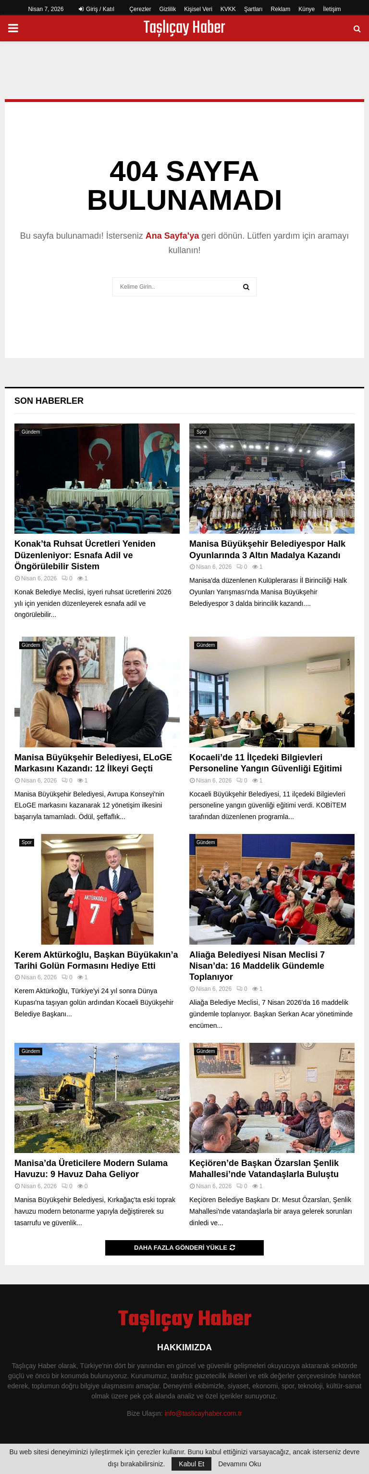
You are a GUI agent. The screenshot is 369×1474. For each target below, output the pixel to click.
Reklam (281, 9)
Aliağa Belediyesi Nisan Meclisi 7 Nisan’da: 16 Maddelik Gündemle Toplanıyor (257, 966)
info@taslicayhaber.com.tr (203, 1413)
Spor (202, 432)
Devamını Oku (239, 1464)
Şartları (253, 9)
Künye (306, 9)
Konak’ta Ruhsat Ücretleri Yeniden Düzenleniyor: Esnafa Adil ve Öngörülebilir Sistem (85, 555)
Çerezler (140, 9)
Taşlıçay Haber (184, 28)
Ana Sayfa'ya (172, 236)
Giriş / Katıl (96, 9)
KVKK (228, 9)
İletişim (332, 9)
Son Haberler (49, 401)
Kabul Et (191, 1464)
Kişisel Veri (198, 9)
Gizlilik (168, 9)
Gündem (31, 432)
